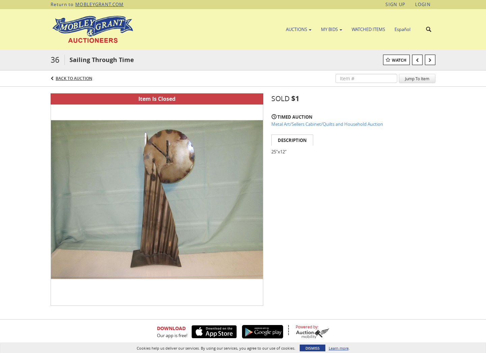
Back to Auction (74, 78)
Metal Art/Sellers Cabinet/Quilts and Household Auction (327, 124)
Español (402, 29)
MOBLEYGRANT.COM (99, 4)
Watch (399, 60)
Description (292, 140)
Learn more (339, 348)
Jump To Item (417, 78)
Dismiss (312, 348)
